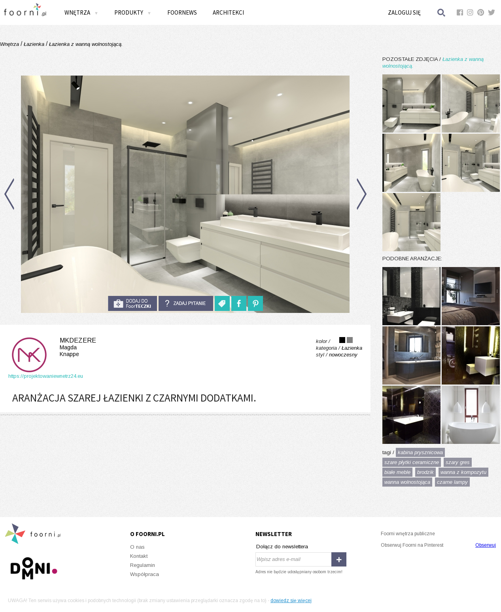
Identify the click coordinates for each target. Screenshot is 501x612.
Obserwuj (485, 545)
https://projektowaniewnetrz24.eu (45, 376)
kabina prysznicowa (420, 452)
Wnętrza (81, 12)
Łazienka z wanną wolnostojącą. (85, 44)
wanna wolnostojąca (407, 482)
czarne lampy (452, 482)
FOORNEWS (182, 12)
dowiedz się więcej (291, 600)
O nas (137, 547)
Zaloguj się (404, 12)
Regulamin (142, 565)
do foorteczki (132, 303)
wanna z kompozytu (463, 472)
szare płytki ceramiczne (411, 462)
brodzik (425, 472)
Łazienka (34, 44)
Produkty (132, 12)
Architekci (228, 12)
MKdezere (52, 347)
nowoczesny (343, 355)
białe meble (397, 472)
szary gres (458, 462)
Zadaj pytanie (186, 303)
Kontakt (138, 556)
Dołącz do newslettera (282, 546)
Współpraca (144, 574)
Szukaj (442, 12)
